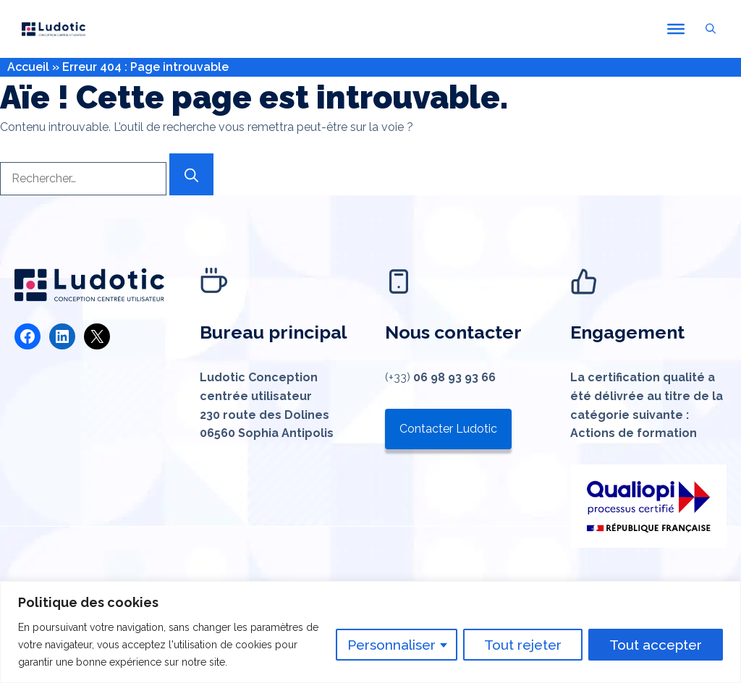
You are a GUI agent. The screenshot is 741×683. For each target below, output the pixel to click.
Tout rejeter (523, 645)
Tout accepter (655, 645)
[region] (370, 632)
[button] (711, 28)
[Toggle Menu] (676, 29)
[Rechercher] (191, 174)
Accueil (28, 67)
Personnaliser (391, 645)
